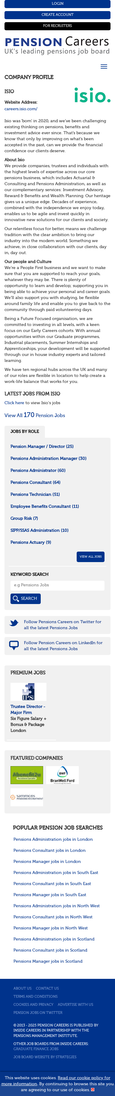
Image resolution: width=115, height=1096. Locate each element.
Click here (14, 403)
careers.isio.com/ (20, 109)
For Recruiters (57, 26)
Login (57, 4)
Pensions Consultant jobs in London (49, 851)
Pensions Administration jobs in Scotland (53, 939)
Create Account (58, 15)
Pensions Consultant (35, 483)
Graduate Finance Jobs (35, 1049)
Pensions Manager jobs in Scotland (47, 961)
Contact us (47, 989)
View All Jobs (91, 556)
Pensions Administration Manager (48, 459)
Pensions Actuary (30, 543)
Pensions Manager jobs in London (47, 862)
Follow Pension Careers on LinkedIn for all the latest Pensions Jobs (63, 646)
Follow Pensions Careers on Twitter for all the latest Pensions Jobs (62, 625)
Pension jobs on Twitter (37, 1013)
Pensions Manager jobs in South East (49, 895)
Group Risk (24, 519)
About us (22, 989)
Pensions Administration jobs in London (53, 839)
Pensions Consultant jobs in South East (52, 884)
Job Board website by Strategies (44, 1057)
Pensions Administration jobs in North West (56, 906)
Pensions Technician (35, 495)
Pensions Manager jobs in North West (50, 928)
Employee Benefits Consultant (44, 507)
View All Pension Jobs (34, 415)
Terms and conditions (35, 997)
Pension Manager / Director (42, 447)
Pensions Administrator (38, 471)
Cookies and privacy (33, 1005)
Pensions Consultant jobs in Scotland (50, 950)
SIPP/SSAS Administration (39, 531)
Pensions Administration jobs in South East (55, 873)
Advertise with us (75, 1005)
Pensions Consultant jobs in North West (53, 917)
